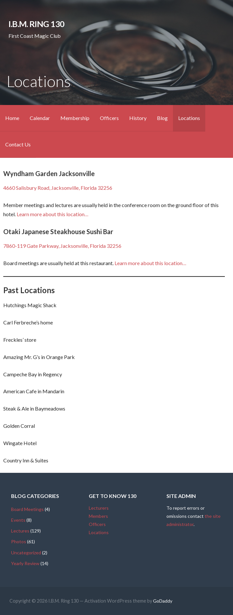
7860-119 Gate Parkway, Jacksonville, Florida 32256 (62, 246)
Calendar (40, 118)
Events (18, 520)
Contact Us (18, 144)
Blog (162, 118)
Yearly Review (25, 563)
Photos (18, 541)
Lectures (20, 530)
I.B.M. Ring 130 (36, 24)
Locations (189, 118)
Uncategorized (26, 552)
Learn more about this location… (52, 214)
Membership (74, 118)
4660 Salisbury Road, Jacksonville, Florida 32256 (57, 188)
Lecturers (99, 508)
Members (98, 516)
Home (12, 118)
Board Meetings (27, 509)
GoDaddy (162, 601)
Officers (109, 118)
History (138, 118)
